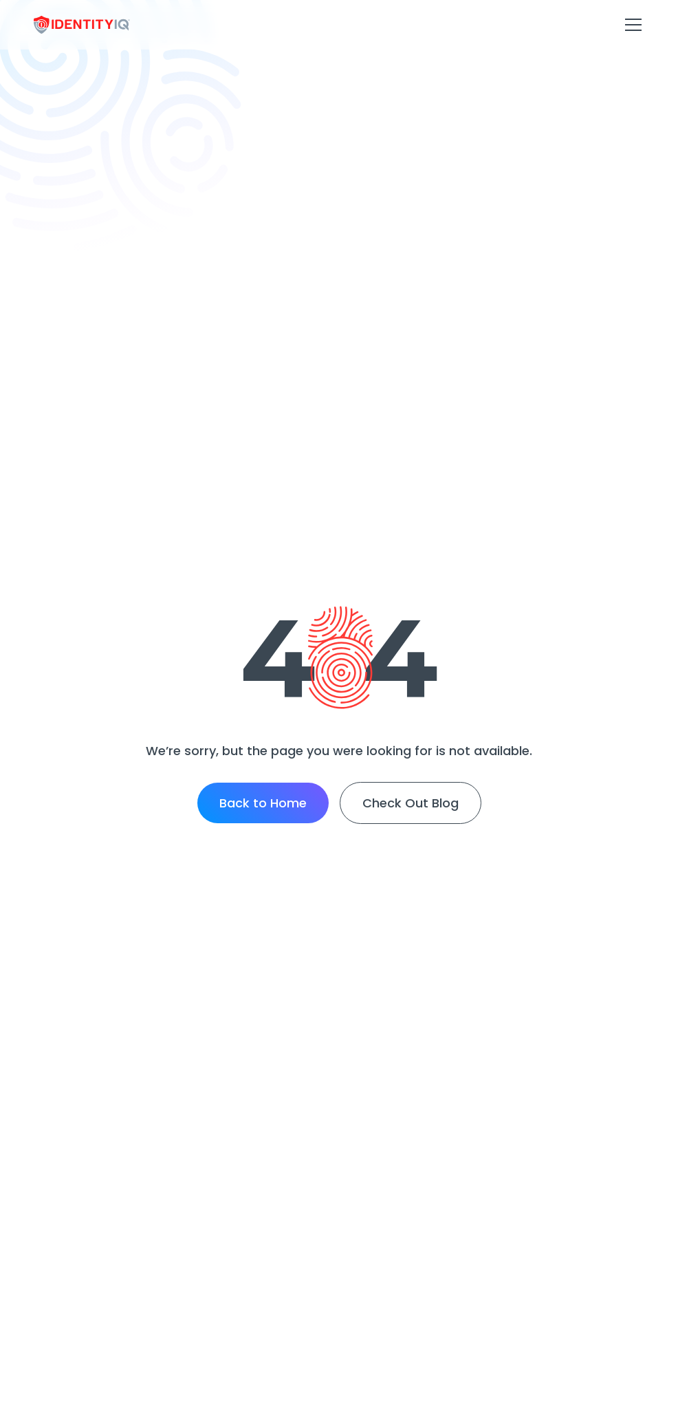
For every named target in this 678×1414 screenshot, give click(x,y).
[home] (82, 25)
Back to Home (263, 803)
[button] (630, 24)
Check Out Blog (410, 803)
